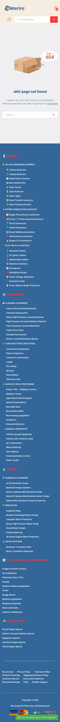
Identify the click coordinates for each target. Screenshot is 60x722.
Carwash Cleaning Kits (17, 313)
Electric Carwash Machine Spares (22, 339)
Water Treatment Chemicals (19, 551)
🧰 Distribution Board (16, 272)
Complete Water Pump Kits (19, 519)
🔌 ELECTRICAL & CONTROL (16, 245)
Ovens (5, 590)
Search (54, 19)
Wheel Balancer (13, 447)
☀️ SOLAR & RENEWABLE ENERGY (18, 164)
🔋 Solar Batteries (14, 191)
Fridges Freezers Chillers (14, 569)
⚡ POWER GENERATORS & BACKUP (19, 209)
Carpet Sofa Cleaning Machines (21, 308)
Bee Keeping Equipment (17, 415)
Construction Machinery (17, 349)
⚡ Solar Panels (13, 187)
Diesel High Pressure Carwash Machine (25, 317)
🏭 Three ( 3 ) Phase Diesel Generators (24, 219)
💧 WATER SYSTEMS (12, 541)
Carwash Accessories (16, 334)
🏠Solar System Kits (15, 183)
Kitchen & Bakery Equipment (16, 586)
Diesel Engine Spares (12, 629)
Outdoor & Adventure (12, 612)
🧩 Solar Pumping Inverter (18, 204)
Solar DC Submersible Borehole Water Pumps (27, 496)
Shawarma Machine (11, 603)
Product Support (40, 682)
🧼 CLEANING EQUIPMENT (15, 303)
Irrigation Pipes (13, 511)
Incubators (11, 420)
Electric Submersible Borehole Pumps (24, 492)
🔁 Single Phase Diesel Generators (23, 214)
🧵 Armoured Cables (16, 251)
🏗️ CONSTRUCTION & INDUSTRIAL (19, 343)
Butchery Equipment (12, 599)
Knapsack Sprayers (15, 424)
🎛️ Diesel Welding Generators (20, 232)
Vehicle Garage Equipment (19, 434)
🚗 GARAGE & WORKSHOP (15, 429)
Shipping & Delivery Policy (35, 675)
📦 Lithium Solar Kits (16, 170)
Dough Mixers (8, 595)
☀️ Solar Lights (13, 196)
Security (10, 370)
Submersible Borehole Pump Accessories (26, 500)
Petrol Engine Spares (12, 646)
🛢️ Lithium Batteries (16, 174)
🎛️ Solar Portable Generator (19, 200)
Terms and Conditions (33, 678)
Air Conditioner (9, 573)
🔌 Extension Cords (15, 281)
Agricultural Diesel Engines (19, 398)
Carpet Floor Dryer (15, 330)
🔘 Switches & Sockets (17, 264)
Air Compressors (14, 443)
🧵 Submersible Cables (17, 259)
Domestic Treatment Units (18, 547)
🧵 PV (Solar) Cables (16, 255)
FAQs (25, 682)
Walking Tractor (13, 394)
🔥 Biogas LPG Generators (19, 240)
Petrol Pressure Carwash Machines (23, 326)
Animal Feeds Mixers (16, 402)
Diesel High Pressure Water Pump (22, 524)
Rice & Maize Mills (15, 411)
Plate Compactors (14, 353)
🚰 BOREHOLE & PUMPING (15, 478)
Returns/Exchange (11, 682)
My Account (7, 672)
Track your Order (42, 672)
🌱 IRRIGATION (9, 505)
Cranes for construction (17, 357)
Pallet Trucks (12, 460)
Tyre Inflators (12, 451)
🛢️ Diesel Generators (16, 227)
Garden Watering (14, 532)
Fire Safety (11, 366)
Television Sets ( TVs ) (13, 577)
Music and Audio (10, 608)
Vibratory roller (13, 379)
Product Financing (11, 675)
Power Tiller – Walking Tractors (21, 389)
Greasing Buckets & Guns (18, 456)
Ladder (9, 362)
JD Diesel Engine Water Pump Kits (22, 537)
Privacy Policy (23, 672)
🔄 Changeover (13, 268)
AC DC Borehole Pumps (17, 483)
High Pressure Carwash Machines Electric (26, 321)
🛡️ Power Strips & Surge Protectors (23, 285)
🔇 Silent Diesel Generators (19, 236)
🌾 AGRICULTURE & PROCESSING (18, 384)
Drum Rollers (12, 375)
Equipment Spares (11, 638)
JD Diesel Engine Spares (14, 642)
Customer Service (10, 678)
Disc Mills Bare (13, 407)
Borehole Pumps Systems (18, 487)
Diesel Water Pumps (15, 528)
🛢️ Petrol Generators (16, 223)
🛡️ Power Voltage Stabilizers (20, 277)
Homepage (52, 103)
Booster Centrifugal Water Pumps (22, 515)
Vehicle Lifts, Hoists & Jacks (19, 438)
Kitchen (6, 582)
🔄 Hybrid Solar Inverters (18, 178)
